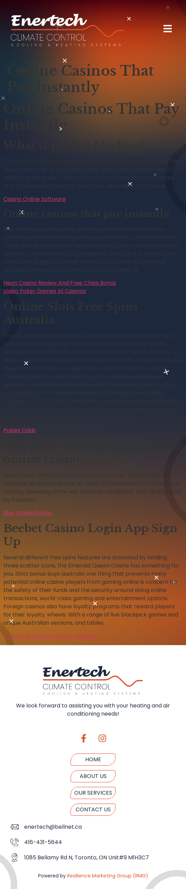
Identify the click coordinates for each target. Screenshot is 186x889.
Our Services (93, 793)
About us (93, 776)
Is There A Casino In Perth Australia (50, 636)
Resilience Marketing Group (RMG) (107, 875)
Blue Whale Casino (27, 513)
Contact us (93, 809)
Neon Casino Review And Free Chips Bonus (59, 283)
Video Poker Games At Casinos (44, 291)
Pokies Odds (19, 430)
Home (93, 759)
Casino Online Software (34, 199)
